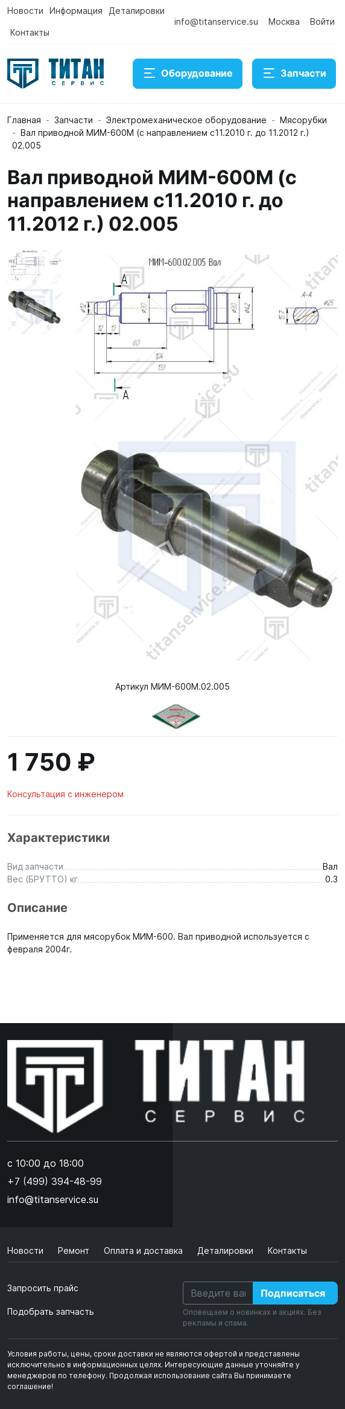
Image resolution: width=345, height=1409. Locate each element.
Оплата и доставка (144, 1250)
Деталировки (137, 10)
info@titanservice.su (216, 21)
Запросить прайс (42, 1288)
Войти (322, 21)
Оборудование (187, 74)
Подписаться (293, 1293)
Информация (76, 10)
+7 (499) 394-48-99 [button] (54, 1181)
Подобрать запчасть (50, 1311)
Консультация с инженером (65, 794)
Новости (25, 10)
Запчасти (294, 74)
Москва (284, 21)
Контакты (29, 32)
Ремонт (75, 1250)
